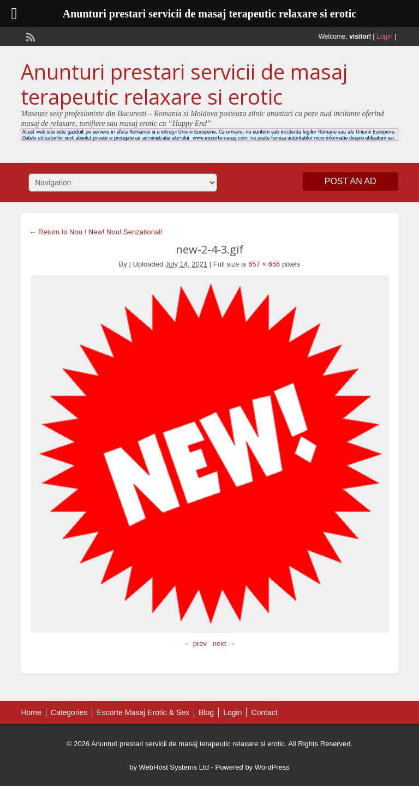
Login (384, 36)
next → (224, 643)
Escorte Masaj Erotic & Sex (143, 712)
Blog (206, 712)
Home (31, 712)
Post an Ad (350, 181)
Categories (69, 712)
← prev (195, 643)
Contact (264, 712)
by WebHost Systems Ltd (169, 767)
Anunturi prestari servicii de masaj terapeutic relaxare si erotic (184, 84)
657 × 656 (264, 264)
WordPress (272, 767)
